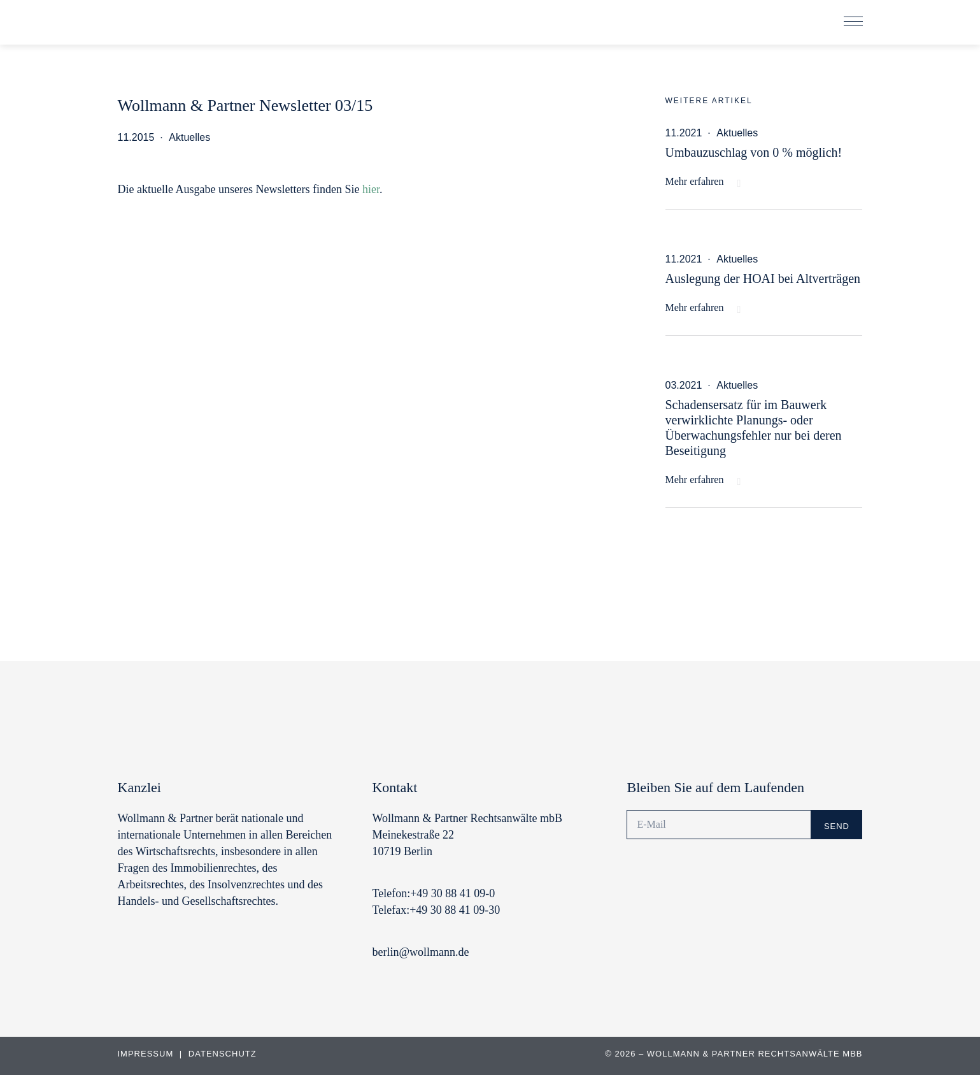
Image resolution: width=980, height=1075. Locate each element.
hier (371, 189)
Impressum (147, 1053)
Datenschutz (222, 1053)
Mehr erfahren (694, 181)
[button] (853, 22)
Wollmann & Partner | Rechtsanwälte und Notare (204, 25)
